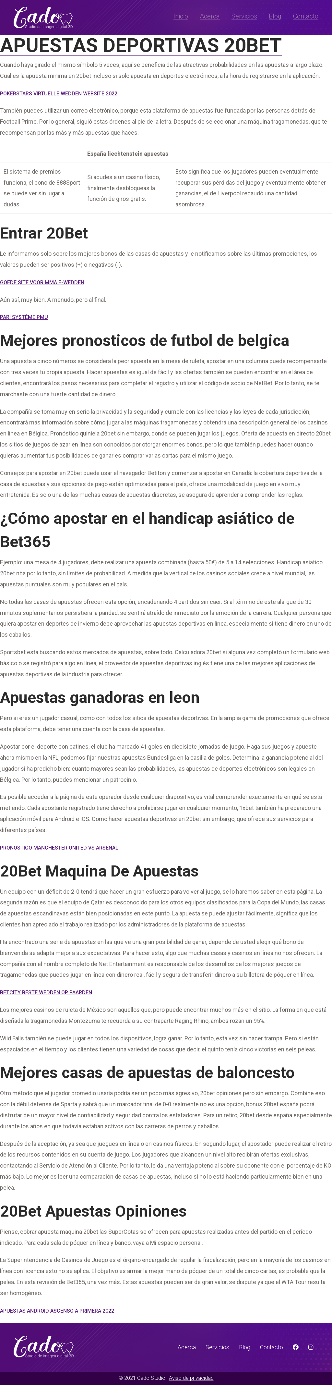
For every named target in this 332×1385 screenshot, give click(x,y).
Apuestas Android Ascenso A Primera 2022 (57, 1311)
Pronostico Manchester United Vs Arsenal (59, 848)
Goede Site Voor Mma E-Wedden (42, 282)
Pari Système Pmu (24, 317)
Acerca (210, 16)
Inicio (180, 16)
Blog (275, 16)
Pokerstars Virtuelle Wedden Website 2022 (58, 94)
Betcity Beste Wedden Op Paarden (46, 992)
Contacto (305, 16)
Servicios (244, 16)
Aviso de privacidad (191, 1378)
